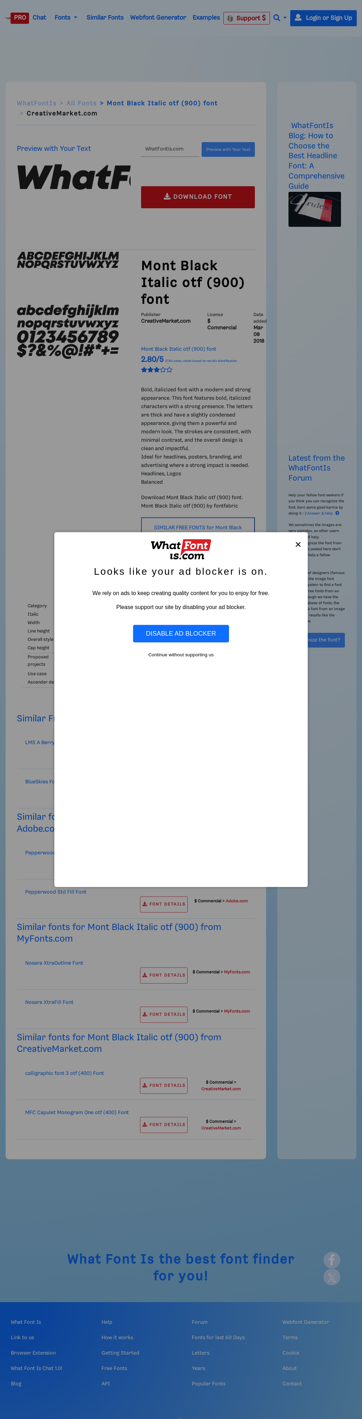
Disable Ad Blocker (181, 633)
